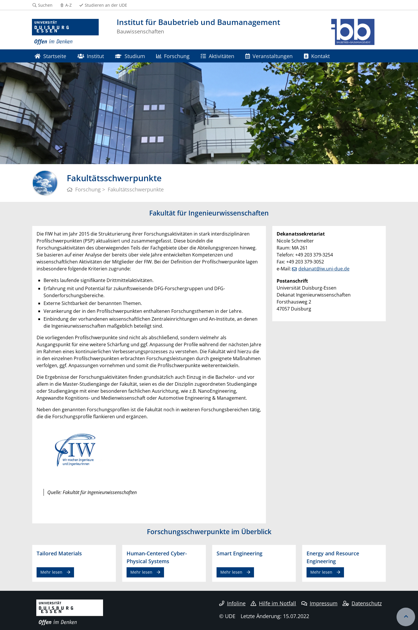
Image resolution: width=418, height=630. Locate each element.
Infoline (232, 603)
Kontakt (317, 56)
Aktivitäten (217, 56)
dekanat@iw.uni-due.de (323, 268)
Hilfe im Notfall (273, 603)
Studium (130, 56)
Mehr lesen (51, 572)
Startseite (50, 56)
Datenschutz (362, 603)
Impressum (319, 603)
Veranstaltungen (269, 56)
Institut (91, 56)
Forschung (173, 56)
